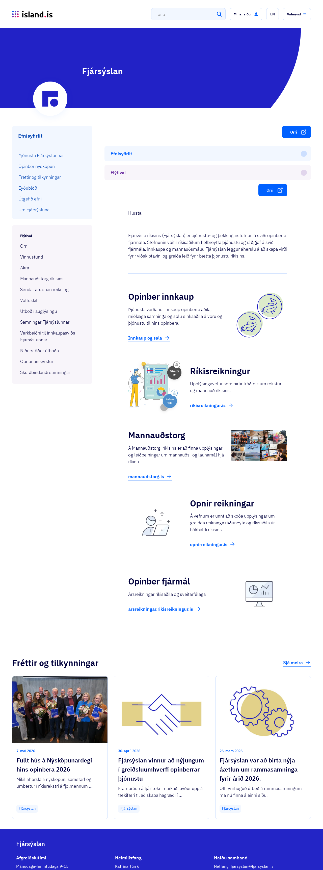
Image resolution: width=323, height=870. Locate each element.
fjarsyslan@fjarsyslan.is (252, 808)
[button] (246, 14)
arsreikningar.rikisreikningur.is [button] (164, 551)
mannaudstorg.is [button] (150, 418)
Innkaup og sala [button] (149, 280)
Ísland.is (46, 855)
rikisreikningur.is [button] (212, 347)
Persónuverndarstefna (261, 857)
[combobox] (188, 14)
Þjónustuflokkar (75, 855)
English (295, 857)
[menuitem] (52, 155)
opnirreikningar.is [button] (212, 486)
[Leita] (219, 14)
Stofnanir (231, 857)
